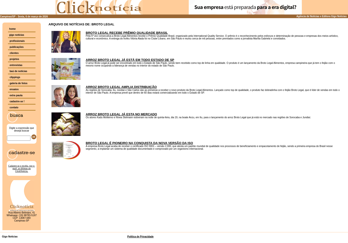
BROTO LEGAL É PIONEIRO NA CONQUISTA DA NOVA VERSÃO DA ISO (139, 143)
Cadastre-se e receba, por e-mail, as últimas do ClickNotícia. (21, 168)
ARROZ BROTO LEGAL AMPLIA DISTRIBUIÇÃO (121, 87)
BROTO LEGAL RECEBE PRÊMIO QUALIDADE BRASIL (127, 33)
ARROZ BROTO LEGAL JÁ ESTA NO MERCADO (121, 114)
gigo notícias (16, 35)
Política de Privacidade (140, 236)
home (12, 29)
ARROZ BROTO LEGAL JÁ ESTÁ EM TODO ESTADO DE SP (130, 60)
